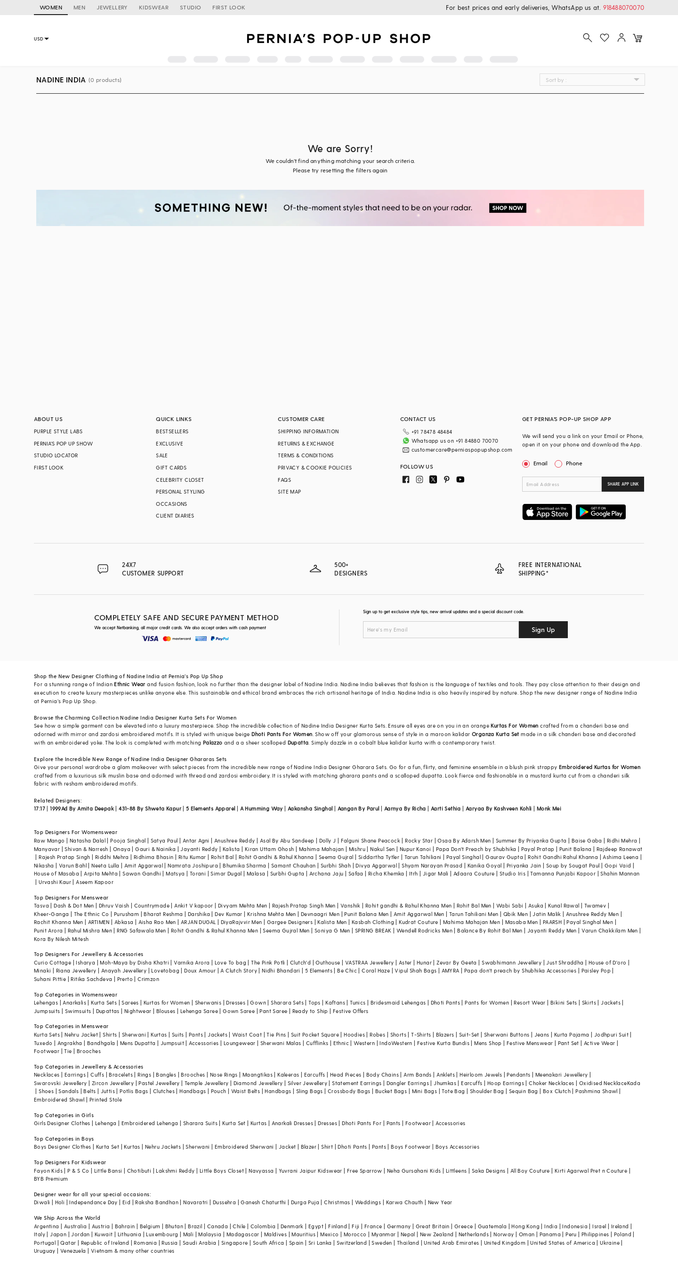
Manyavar (47, 849)
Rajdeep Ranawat (620, 849)
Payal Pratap (538, 849)
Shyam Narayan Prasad (432, 865)
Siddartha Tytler (378, 857)
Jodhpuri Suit (611, 1034)
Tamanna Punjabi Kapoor (563, 873)
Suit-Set (469, 1034)
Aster (405, 962)
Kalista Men (332, 922)
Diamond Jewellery (258, 1083)
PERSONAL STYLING (180, 491)
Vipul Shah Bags (415, 970)
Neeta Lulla (105, 865)
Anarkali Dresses (292, 1123)
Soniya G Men (332, 930)
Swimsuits (78, 1011)
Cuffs (97, 1074)
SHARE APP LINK (623, 483)
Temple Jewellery (206, 1083)
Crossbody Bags (349, 1091)
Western (364, 1043)
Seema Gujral (336, 857)
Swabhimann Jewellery (511, 962)
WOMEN (51, 7)
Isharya (85, 962)
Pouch (218, 1091)
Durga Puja (305, 1202)
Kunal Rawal (563, 905)
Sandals (68, 1091)
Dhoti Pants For (361, 1123)
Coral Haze (376, 970)
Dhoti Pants (445, 1002)
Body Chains (382, 1074)
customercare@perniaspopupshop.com (462, 449)
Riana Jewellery (76, 970)
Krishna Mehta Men (271, 914)
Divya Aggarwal (376, 865)
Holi (60, 1202)
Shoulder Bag (487, 1091)
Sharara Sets (287, 1002)
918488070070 (623, 7)
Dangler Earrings (408, 1083)
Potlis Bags (134, 1091)
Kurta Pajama (571, 1034)
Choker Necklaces (551, 1083)
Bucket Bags (391, 1091)
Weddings (368, 1202)
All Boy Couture (530, 1171)
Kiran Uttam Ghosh (269, 849)
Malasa (256, 873)
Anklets (445, 1074)
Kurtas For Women (514, 725)
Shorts (398, 1034)
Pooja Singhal (127, 840)
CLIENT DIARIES (175, 515)
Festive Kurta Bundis (443, 1043)
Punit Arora (48, 930)
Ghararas (202, 759)
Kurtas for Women (167, 1002)
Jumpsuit (172, 1043)
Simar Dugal (226, 873)
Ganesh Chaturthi (263, 1202)
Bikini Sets (563, 1002)
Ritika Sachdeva (91, 979)
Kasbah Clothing (373, 922)
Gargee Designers (290, 922)
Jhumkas (445, 1083)
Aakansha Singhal (310, 808)
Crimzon (148, 979)
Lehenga (106, 1123)
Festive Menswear (530, 1043)
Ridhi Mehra (622, 840)
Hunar (424, 962)
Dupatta (298, 742)
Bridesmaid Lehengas (398, 1002)
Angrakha (69, 1043)
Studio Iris (512, 873)
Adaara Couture (474, 873)
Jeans (541, 1034)
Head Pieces (345, 1074)
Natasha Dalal (87, 840)
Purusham (126, 914)
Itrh (413, 873)
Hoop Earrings (505, 1083)
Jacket (287, 1146)
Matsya (175, 873)
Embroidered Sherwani (244, 1146)
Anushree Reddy (234, 840)
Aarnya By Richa (405, 808)
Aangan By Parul (358, 808)
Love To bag (230, 962)
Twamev (595, 905)
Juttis (108, 1091)
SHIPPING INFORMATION (308, 431)
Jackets (611, 1002)
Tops (314, 1002)
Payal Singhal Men (589, 922)
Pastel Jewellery (158, 1083)
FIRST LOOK (228, 7)
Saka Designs (489, 1171)
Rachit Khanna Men (58, 922)
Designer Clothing (95, 676)
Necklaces (47, 1074)
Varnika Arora (192, 962)
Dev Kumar (228, 914)
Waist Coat (247, 1034)
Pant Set (568, 1043)
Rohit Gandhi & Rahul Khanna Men (214, 930)
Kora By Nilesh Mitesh (61, 939)
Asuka (535, 905)
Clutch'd (300, 962)
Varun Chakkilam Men (609, 930)
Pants (196, 1034)
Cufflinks (317, 1043)
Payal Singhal (463, 857)
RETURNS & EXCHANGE (306, 443)
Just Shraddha (564, 962)
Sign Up (543, 629)
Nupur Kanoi (415, 849)
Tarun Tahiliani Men (474, 914)
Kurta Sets (104, 1002)
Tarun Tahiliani (423, 857)
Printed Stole (105, 1099)
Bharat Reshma (163, 914)
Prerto (125, 979)
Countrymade (152, 905)
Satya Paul (164, 840)
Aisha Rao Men (157, 922)
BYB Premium (51, 1179)
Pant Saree (273, 1011)
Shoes (46, 1091)
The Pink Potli (268, 962)
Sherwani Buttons (506, 1034)
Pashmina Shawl (596, 1091)
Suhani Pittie (50, 979)
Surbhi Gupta (287, 873)
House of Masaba (56, 873)
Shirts (110, 1034)
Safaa (355, 873)
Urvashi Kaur (55, 882)
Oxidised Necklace (603, 1083)
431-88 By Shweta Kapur (150, 808)
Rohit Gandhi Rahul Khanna (563, 857)
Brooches (89, 1051)
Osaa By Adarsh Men (464, 840)
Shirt (327, 1146)
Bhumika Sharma (244, 865)
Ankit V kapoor (193, 905)
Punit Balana (575, 849)
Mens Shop (488, 1043)
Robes (377, 1034)
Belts (89, 1091)
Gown (258, 1002)
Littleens (456, 1171)
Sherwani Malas (280, 1043)
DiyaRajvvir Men (241, 922)
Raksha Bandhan (156, 1202)
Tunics (357, 1002)
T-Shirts (421, 1034)
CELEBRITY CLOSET (180, 480)
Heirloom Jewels (481, 1074)
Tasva (41, 905)
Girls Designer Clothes (62, 1123)
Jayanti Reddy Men (552, 930)
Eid (126, 1202)
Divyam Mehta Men (242, 905)
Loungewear (240, 1043)
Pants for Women (487, 1002)
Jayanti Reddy (199, 849)
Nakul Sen (382, 849)
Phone (573, 463)
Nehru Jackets (163, 1146)
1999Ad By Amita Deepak (82, 808)
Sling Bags (309, 1091)
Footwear (46, 1051)
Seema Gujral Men (286, 930)
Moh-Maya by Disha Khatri (134, 962)
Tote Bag (453, 1091)
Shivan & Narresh (86, 849)
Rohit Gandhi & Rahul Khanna (276, 857)
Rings (144, 1074)
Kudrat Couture (418, 922)
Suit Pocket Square (315, 1034)
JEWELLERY (112, 7)
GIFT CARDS (171, 467)
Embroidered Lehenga (149, 1123)
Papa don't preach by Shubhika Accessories (520, 970)
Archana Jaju (326, 873)
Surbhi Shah (336, 865)
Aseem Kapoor (94, 882)
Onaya (121, 849)
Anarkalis (74, 1002)
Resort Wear (529, 1002)
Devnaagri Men (320, 914)
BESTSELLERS (172, 431)
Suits (178, 1034)
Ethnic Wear (129, 684)
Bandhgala (101, 1043)
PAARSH (552, 922)
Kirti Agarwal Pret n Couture (591, 1171)
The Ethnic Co (91, 914)
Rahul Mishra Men (90, 930)
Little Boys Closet (222, 1171)
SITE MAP (289, 491)
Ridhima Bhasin (154, 857)
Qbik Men (515, 914)
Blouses (166, 1011)
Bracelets (121, 1074)
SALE (162, 455)
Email (536, 463)
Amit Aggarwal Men (419, 914)
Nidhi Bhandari (281, 970)
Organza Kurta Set (495, 734)
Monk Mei (549, 808)
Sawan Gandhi (141, 873)
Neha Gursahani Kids (414, 1171)
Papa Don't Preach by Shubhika (476, 849)
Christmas (337, 1202)
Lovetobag (165, 970)
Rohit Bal (222, 857)
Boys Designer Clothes (62, 1146)
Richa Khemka (386, 873)
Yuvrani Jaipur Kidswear (310, 1171)
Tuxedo (43, 1043)
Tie (68, 1051)
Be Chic (347, 970)
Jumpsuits (47, 1011)
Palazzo (213, 742)
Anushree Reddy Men (592, 914)
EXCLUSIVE (170, 443)
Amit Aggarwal (143, 865)
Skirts (589, 1002)
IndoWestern (395, 1043)
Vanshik (350, 905)
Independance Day (93, 1202)
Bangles (166, 1074)
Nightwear (138, 1011)
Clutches (164, 1091)
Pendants (518, 1074)
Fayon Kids (48, 1171)
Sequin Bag (523, 1091)
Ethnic (341, 1043)
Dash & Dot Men (74, 905)
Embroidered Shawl (59, 1099)
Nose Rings (224, 1074)
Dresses (235, 1002)
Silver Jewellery (307, 1083)
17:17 (39, 808)
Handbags (192, 1091)
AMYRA (451, 970)
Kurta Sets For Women (207, 717)
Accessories (203, 1043)
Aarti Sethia (446, 808)
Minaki (42, 970)
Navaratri (195, 1202)
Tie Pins (276, 1034)
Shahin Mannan (619, 873)
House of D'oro (608, 962)
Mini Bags (424, 1091)
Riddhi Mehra (112, 857)
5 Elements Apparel (210, 808)
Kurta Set (234, 1123)
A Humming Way (261, 808)
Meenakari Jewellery (561, 1074)
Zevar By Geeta (456, 962)
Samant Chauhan (293, 865)
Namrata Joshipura (193, 865)
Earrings (75, 1074)
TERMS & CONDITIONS (305, 455)
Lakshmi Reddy (175, 1171)
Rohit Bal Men (474, 905)
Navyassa (261, 1171)
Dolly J (327, 840)
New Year (440, 1202)
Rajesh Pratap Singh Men (304, 905)
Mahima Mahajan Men (471, 922)
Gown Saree (239, 1011)
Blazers (445, 1034)
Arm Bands (418, 1074)
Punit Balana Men (366, 914)
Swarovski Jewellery (60, 1083)
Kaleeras (288, 1074)
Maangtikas (257, 1074)
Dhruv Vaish (114, 905)
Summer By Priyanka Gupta (531, 840)
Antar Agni (196, 840)
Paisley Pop (596, 970)
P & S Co (78, 1171)
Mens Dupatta (138, 1043)
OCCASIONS (171, 504)
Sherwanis (208, 1002)
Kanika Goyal (485, 865)
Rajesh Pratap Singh (64, 857)
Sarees (129, 1002)
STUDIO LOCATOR (56, 455)
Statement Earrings (356, 1083)
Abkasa (123, 922)
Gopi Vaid (618, 865)
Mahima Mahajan (321, 849)
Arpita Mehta (101, 873)
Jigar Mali (436, 873)
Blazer (308, 1146)
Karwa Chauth (404, 1202)
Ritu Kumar (192, 857)
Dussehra (224, 1202)
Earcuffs (314, 1074)
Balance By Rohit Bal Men (490, 930)
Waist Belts (245, 1091)
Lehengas (46, 1002)
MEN (79, 7)
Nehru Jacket (81, 1034)
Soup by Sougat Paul (573, 865)
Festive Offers (351, 1011)
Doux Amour (200, 970)
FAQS (284, 480)
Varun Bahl (73, 865)
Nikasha (44, 865)
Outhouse (327, 962)
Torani (198, 873)
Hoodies (354, 1034)
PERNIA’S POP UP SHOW (63, 443)
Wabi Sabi (510, 905)
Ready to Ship (310, 1011)
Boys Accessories (457, 1146)
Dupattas (108, 1011)
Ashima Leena (620, 857)
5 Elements (318, 970)
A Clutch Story (238, 970)
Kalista (231, 849)
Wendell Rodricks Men (424, 930)
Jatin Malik (547, 914)
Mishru (357, 849)
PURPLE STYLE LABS (58, 431)
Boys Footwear (410, 1146)
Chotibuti (139, 1171)
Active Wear (599, 1043)
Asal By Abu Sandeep (287, 840)
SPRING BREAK (373, 930)
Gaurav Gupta (504, 857)
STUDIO (190, 7)
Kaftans (335, 1002)
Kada (634, 1083)
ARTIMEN (99, 922)
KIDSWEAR (154, 7)
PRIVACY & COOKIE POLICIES (315, 467)
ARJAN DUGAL (198, 922)
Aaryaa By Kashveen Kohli (499, 808)
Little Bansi (108, 1171)
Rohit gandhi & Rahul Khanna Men (408, 905)
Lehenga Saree (199, 1011)
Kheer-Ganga (51, 914)
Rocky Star (419, 840)
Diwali (42, 1202)
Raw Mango (49, 840)
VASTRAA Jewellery (369, 962)
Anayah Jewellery (123, 970)
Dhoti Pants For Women (281, 734)
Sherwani (134, 1034)
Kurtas (159, 1034)
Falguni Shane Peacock (370, 840)
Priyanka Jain (524, 865)
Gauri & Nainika (155, 849)
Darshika (199, 914)
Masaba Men (521, 922)
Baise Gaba (587, 840)
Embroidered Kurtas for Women (599, 767)
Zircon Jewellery (113, 1083)
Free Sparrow (364, 1171)
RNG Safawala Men (141, 930)
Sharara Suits (200, 1123)
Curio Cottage (52, 962)
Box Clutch (557, 1091)
